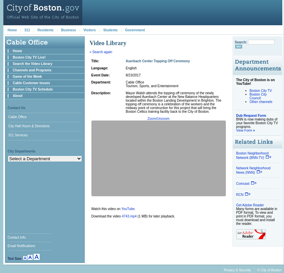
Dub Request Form (251, 115)
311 (27, 30)
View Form (245, 130)
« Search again (101, 52)
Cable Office (17, 117)
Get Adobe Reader (250, 205)
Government (135, 30)
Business (68, 30)
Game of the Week (27, 76)
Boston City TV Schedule (33, 89)
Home (12, 30)
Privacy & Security (237, 270)
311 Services (18, 135)
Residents (46, 30)
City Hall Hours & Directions (29, 126)
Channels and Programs (32, 70)
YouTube (127, 209)
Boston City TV (261, 91)
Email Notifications (21, 246)
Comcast (246, 183)
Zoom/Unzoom (159, 119)
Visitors (89, 30)
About (18, 96)
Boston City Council (258, 96)
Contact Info (17, 237)
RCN (243, 195)
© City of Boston (269, 270)
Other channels (261, 102)
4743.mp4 (129, 216)
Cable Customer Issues (31, 83)
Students (110, 30)
